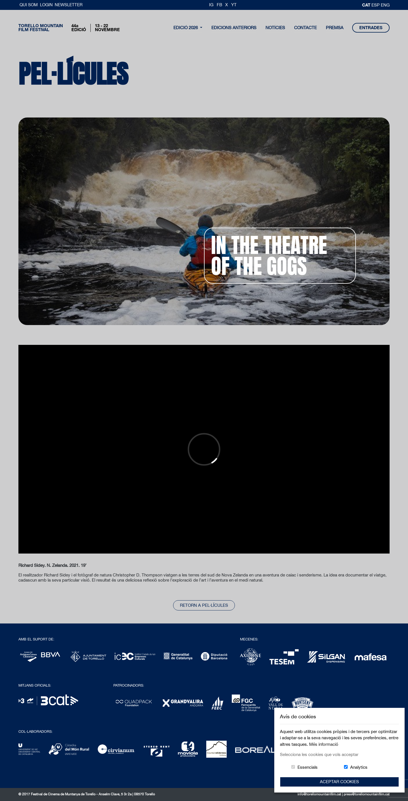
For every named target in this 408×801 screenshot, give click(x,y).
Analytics (358, 767)
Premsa (334, 27)
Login (46, 4)
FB (219, 4)
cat (366, 4)
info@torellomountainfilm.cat (320, 794)
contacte (305, 27)
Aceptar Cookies (339, 781)
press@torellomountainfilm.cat (367, 794)
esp (376, 5)
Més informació (323, 744)
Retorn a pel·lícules (204, 605)
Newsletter (68, 4)
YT (234, 4)
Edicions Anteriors (233, 27)
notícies (275, 27)
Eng (385, 5)
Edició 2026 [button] (186, 27)
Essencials (308, 767)
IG (211, 4)
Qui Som (29, 4)
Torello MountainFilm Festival (40, 27)
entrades (370, 27)
